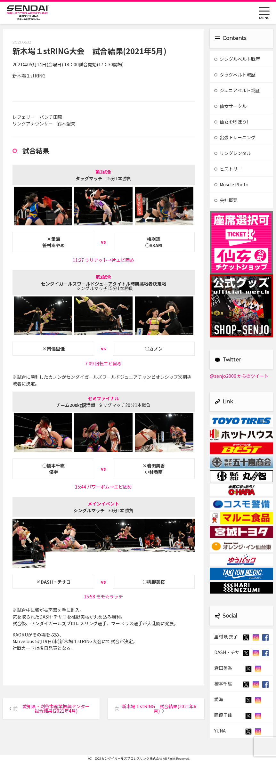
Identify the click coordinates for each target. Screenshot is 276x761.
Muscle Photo (231, 184)
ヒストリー (228, 169)
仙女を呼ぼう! (231, 121)
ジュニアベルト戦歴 (237, 90)
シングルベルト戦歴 (237, 59)
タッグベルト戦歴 (235, 74)
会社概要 (226, 200)
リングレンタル (232, 153)
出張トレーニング (235, 137)
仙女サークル (230, 106)
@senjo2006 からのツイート (239, 376)
